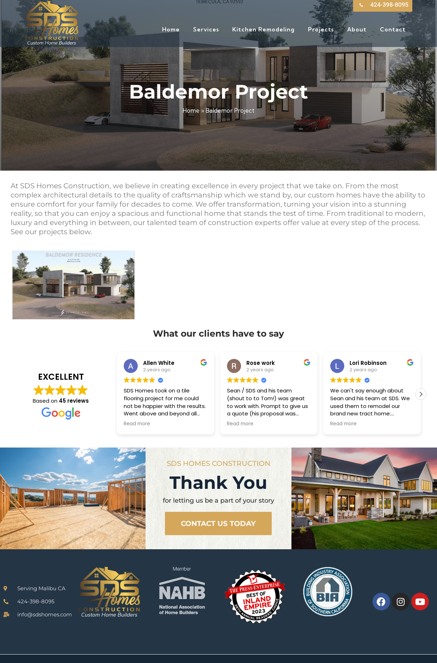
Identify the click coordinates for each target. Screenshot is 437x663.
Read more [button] (137, 424)
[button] (421, 394)
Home (191, 110)
